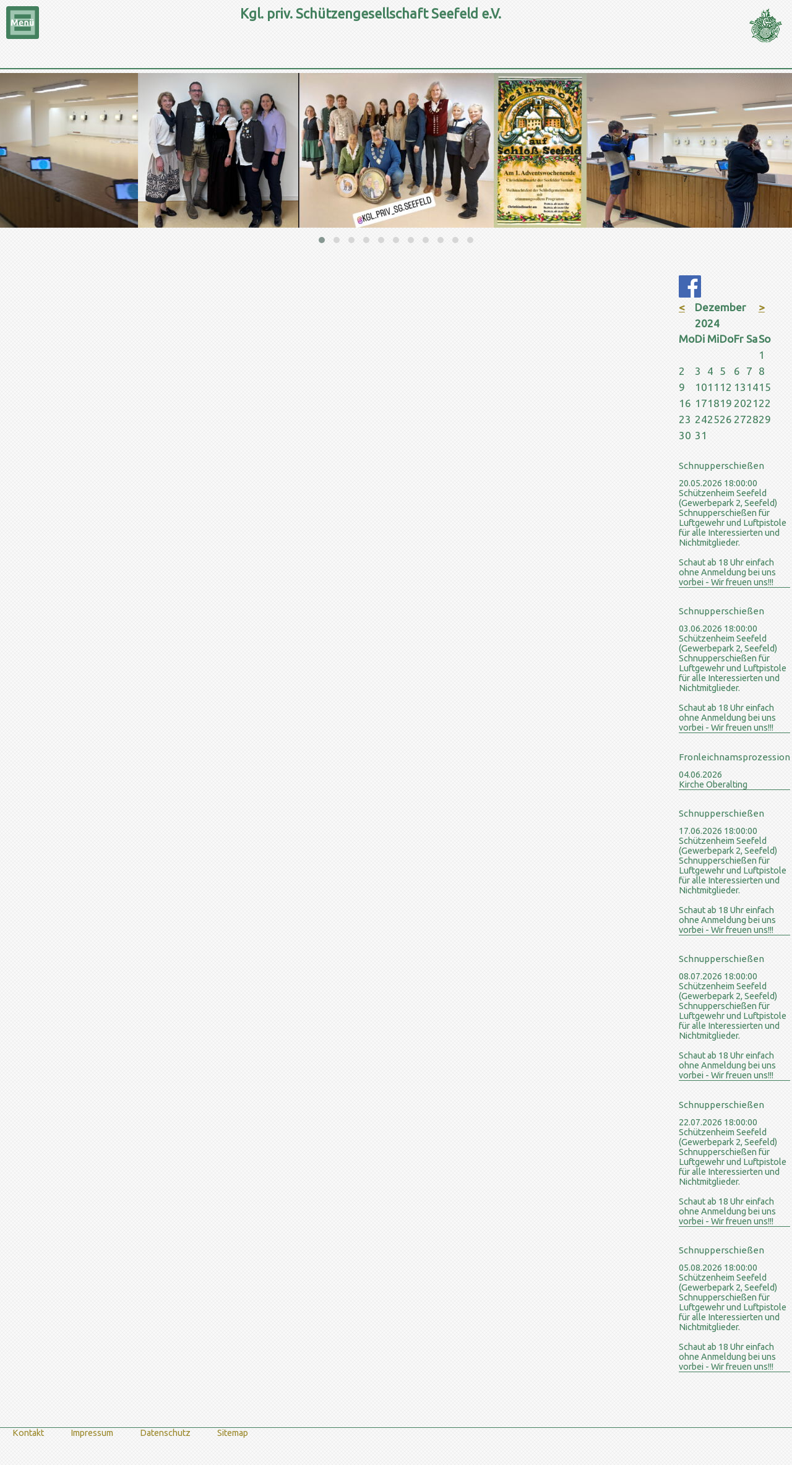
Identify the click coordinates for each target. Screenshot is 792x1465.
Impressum (92, 1433)
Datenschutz (165, 1433)
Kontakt (28, 1433)
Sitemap (232, 1433)
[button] (321, 240)
